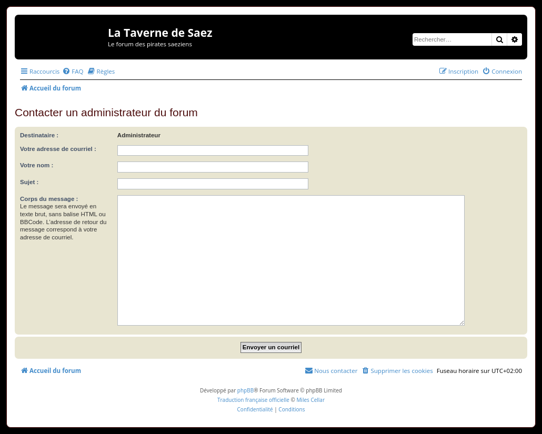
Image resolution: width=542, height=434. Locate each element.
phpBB (245, 390)
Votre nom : (36, 165)
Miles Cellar (310, 399)
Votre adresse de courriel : (58, 149)
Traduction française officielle (253, 399)
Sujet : (29, 182)
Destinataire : (39, 135)
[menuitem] (72, 71)
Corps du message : (49, 199)
